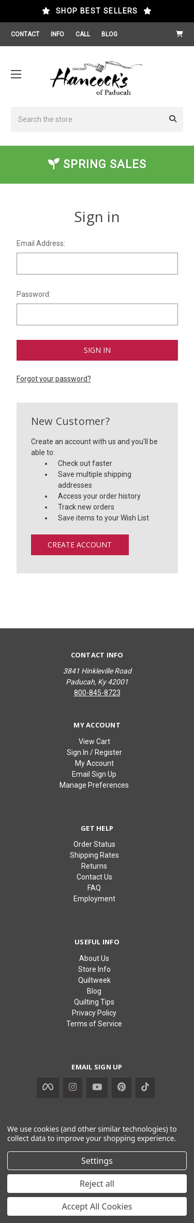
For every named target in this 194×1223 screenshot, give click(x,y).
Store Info (94, 969)
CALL (83, 34)
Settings (97, 1160)
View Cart (94, 741)
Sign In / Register (94, 752)
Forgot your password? (54, 379)
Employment (94, 899)
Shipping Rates (94, 855)
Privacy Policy (94, 1013)
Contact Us (94, 877)
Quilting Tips (94, 1002)
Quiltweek (94, 980)
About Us (94, 958)
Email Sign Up (94, 774)
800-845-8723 (97, 693)
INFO (57, 34)
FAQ (94, 888)
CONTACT (25, 34)
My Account (94, 763)
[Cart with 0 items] (179, 34)
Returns (94, 866)
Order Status (94, 844)
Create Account (80, 544)
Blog (94, 991)
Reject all (97, 1183)
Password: (34, 294)
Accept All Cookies (97, 1206)
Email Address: (41, 243)
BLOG (109, 34)
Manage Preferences (94, 785)
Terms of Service (94, 1024)
